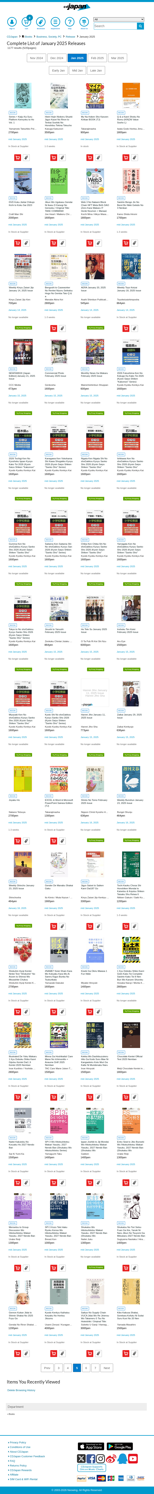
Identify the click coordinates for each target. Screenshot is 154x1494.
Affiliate (14, 1474)
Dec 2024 (57, 58)
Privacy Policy (18, 1442)
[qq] (122, 1458)
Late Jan (96, 70)
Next (107, 1368)
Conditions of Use (20, 1447)
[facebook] (90, 1458)
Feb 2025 (97, 58)
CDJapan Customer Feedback (27, 1456)
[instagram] (100, 1458)
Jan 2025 (77, 58)
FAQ (12, 1460)
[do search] (140, 26)
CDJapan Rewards (21, 1470)
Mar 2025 (117, 58)
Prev (47, 1368)
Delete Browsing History (21, 1390)
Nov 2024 (36, 58)
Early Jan (58, 70)
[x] (81, 1459)
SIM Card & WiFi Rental (23, 1479)
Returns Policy (18, 1465)
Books (12, 1414)
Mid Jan (77, 70)
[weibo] (111, 1458)
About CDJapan (19, 1451)
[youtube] (133, 1459)
